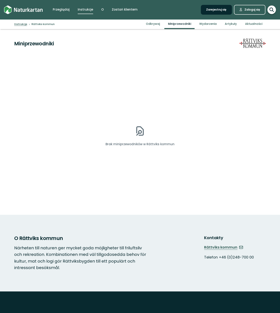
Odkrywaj (153, 24)
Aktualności (253, 24)
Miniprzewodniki (179, 24)
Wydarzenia (208, 24)
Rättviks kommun (223, 247)
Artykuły (231, 24)
